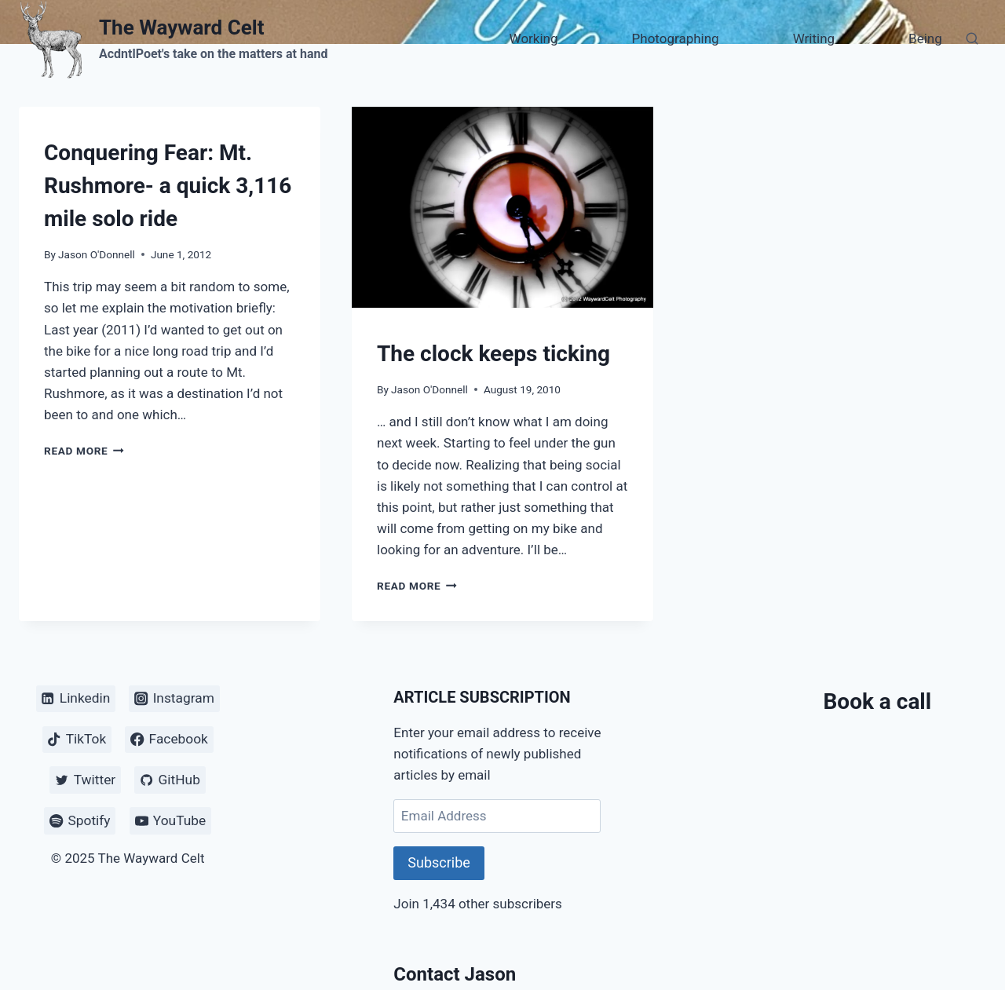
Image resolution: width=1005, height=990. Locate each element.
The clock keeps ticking (493, 354)
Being (925, 38)
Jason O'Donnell (96, 254)
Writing (814, 38)
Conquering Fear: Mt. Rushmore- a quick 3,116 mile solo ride (167, 186)
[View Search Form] (972, 39)
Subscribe (438, 862)
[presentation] (502, 207)
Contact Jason (454, 974)
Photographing (675, 38)
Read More (84, 450)
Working (534, 38)
